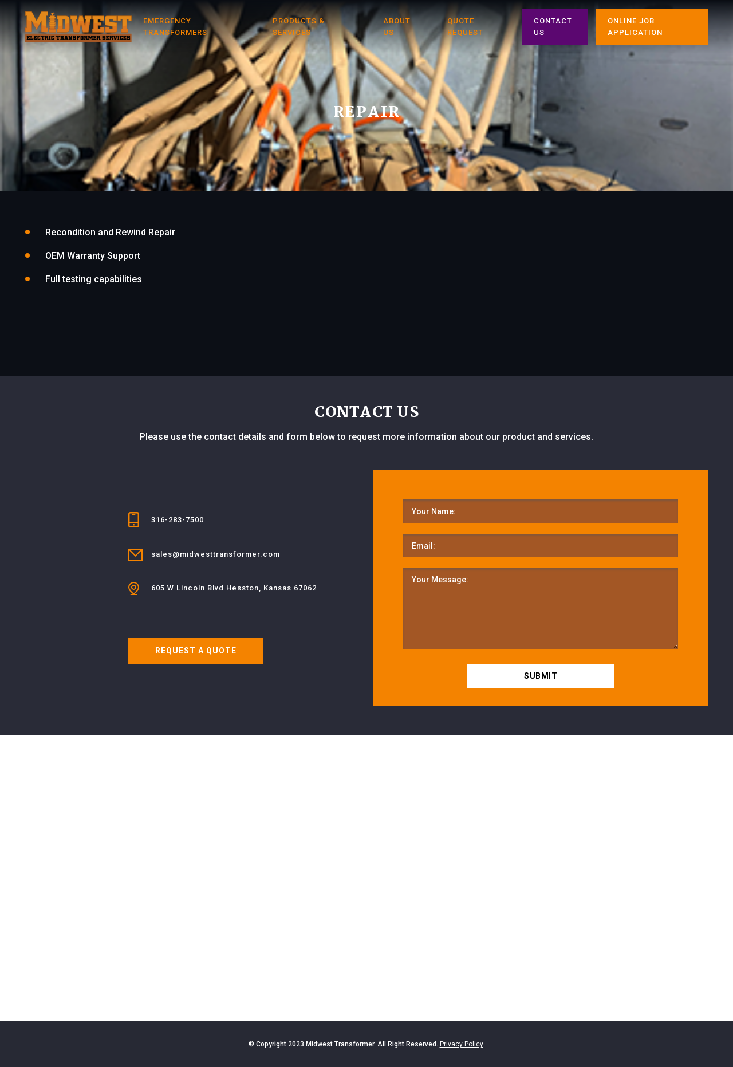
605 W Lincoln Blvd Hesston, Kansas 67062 (234, 588)
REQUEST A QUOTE (196, 650)
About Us (397, 27)
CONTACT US (553, 27)
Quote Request (465, 27)
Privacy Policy (461, 1044)
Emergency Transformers (175, 27)
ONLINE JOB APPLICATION (635, 27)
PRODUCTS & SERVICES (299, 27)
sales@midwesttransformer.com (215, 554)
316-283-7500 (177, 519)
